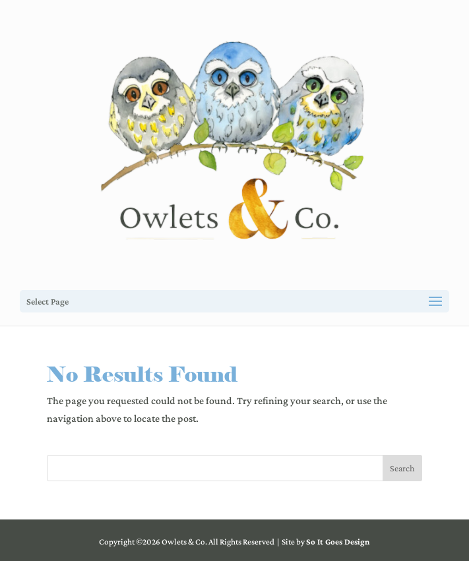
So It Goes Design (337, 541)
